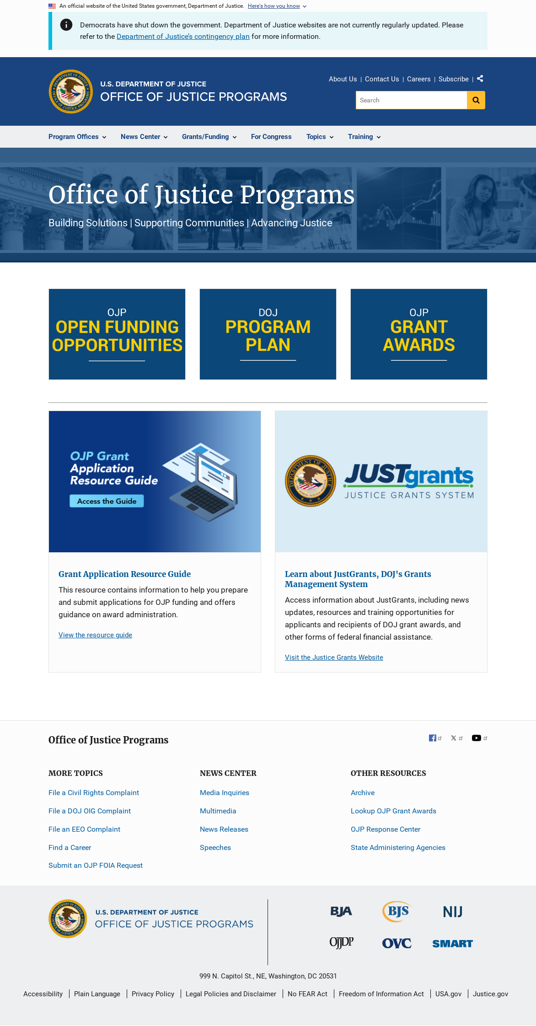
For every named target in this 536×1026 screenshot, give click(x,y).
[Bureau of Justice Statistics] (397, 918)
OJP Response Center (385, 829)
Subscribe (454, 79)
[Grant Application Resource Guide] (155, 481)
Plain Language (97, 994)
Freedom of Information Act (381, 994)
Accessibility (43, 994)
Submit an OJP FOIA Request (95, 865)
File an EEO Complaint (84, 829)
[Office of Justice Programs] (70, 91)
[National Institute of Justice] (453, 907)
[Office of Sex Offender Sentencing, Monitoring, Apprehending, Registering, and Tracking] (453, 940)
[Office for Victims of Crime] (397, 942)
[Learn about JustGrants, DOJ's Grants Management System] (381, 481)
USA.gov (448, 994)
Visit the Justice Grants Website (334, 657)
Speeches (215, 847)
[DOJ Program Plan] (268, 334)
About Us (343, 79)
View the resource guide (95, 635)
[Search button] (476, 100)
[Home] (194, 91)
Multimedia (218, 811)
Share (483, 80)
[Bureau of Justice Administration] (341, 907)
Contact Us (382, 79)
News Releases (224, 829)
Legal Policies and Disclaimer (231, 994)
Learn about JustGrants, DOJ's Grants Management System (358, 579)
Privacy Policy (153, 994)
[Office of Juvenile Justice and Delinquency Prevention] (342, 944)
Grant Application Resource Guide (125, 574)
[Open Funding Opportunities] (117, 334)
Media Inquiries (224, 792)
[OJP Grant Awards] (419, 334)
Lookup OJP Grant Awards (393, 811)
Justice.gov (490, 994)
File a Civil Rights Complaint (93, 792)
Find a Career (69, 847)
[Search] (411, 100)
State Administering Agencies (398, 847)
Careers (419, 79)
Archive (363, 792)
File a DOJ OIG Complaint (89, 811)
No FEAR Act (307, 994)
